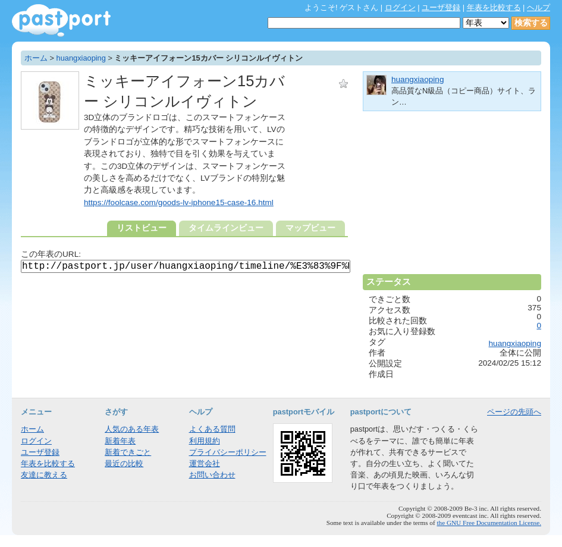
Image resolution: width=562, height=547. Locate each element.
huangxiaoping (81, 58)
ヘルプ (538, 7)
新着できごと (128, 452)
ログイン (400, 7)
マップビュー (310, 228)
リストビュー (142, 228)
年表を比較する (494, 7)
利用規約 (204, 440)
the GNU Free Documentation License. (489, 522)
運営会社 (204, 463)
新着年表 (120, 440)
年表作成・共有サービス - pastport (61, 20)
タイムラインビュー (226, 228)
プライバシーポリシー (227, 452)
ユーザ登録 (441, 7)
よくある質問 (212, 429)
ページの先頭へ (514, 411)
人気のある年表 (132, 429)
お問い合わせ (212, 474)
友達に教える (44, 474)
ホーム (36, 58)
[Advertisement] (452, 197)
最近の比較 (124, 463)
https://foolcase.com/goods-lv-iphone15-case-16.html (179, 202)
